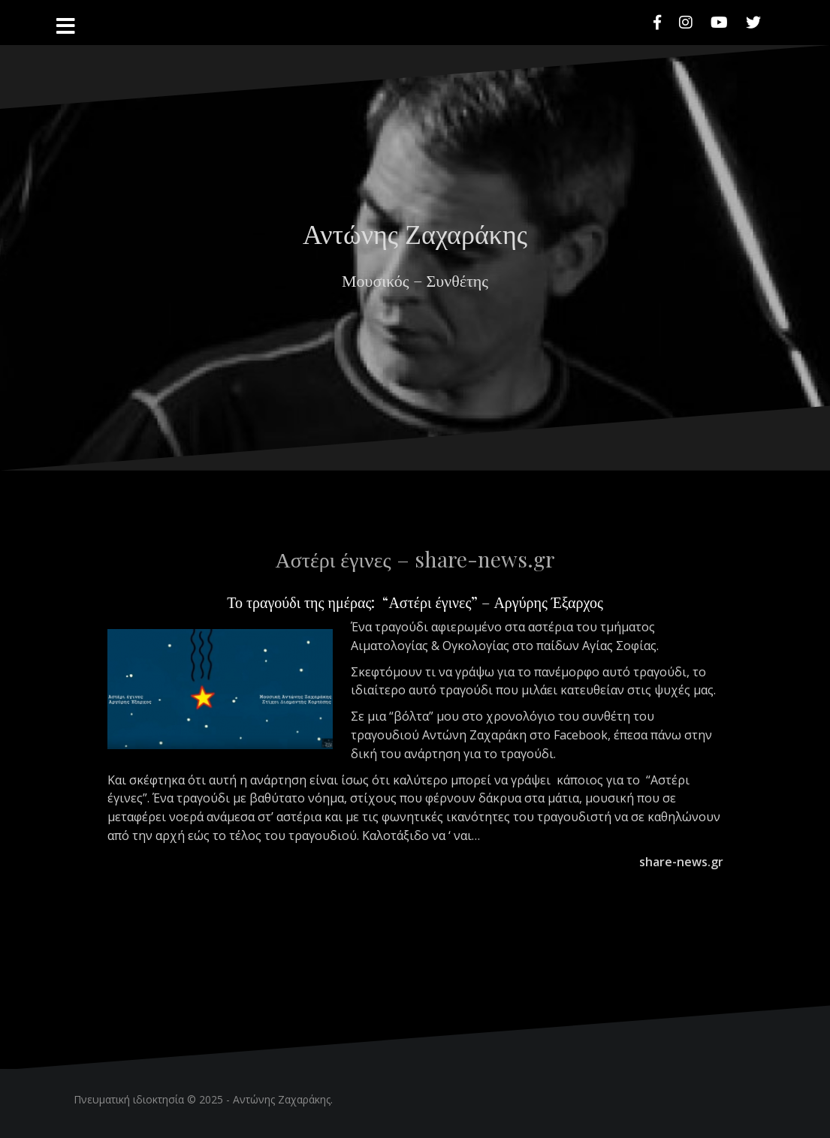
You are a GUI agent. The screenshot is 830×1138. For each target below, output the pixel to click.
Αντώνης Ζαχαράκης (415, 233)
